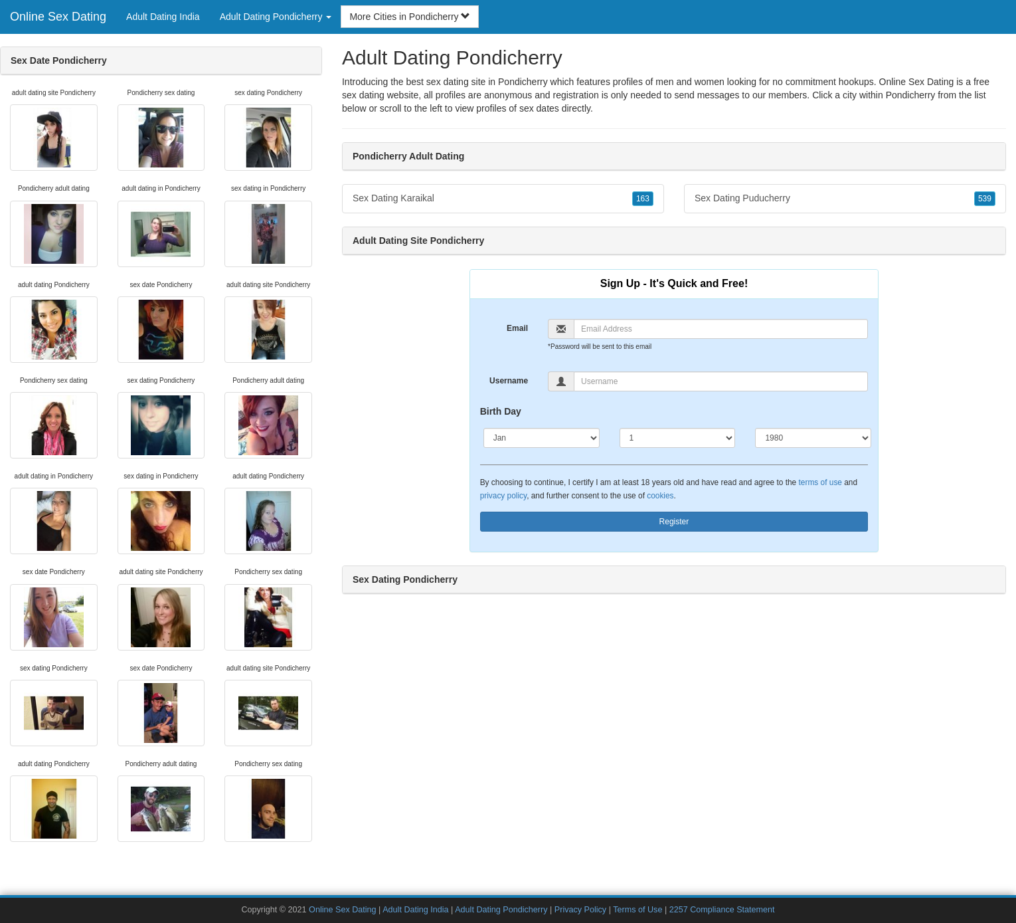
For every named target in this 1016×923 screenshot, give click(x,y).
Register (674, 521)
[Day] (678, 438)
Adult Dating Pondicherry (501, 909)
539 (984, 198)
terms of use (820, 482)
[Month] (541, 438)
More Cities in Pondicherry (409, 16)
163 (642, 198)
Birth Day (500, 411)
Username (508, 380)
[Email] (721, 329)
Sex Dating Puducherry (845, 198)
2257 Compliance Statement (722, 909)
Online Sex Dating (58, 16)
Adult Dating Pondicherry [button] (276, 16)
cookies (660, 495)
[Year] (813, 438)
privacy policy (503, 495)
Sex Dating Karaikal (503, 198)
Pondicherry (911, 95)
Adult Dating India (163, 16)
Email (517, 328)
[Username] (721, 381)
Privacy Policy (580, 909)
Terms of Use (637, 909)
